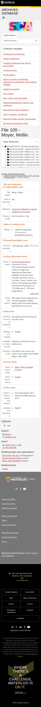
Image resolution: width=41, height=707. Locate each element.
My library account (9, 508)
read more (34, 293)
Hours (4, 520)
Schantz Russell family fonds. (13, 174)
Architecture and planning (14, 54)
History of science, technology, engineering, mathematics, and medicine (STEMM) (20, 82)
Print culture (8, 93)
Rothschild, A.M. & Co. (24, 235)
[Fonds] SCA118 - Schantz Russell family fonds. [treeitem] (22, 146)
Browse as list (9, 437)
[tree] (20, 156)
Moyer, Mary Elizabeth (24, 367)
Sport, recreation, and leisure (15, 114)
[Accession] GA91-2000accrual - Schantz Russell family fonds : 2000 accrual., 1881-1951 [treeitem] (24, 154)
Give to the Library (9, 537)
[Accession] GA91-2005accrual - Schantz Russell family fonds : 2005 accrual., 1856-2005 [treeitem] (24, 159)
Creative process (10, 70)
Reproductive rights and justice (16, 110)
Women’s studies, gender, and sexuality (19, 119)
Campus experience (11, 58)
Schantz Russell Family (21, 262)
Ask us (4, 541)
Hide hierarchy (11, 142)
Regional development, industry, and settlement (18, 104)
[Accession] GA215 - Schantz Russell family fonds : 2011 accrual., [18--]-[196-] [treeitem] (24, 165)
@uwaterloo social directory (20, 630)
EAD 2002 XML (9, 447)
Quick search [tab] (9, 35)
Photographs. (9, 177)
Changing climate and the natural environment (17, 64)
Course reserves (8, 503)
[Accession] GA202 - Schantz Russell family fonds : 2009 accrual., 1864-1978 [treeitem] (24, 162)
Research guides (8, 499)
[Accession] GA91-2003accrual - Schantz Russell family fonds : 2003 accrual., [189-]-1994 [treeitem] (24, 157)
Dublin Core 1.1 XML (11, 445)
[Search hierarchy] (18, 41)
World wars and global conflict (15, 123)
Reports (6, 434)
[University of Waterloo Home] (8, 3)
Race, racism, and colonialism (15, 98)
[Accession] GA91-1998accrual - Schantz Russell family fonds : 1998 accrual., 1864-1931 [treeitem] (24, 151)
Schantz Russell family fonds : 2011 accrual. (21, 175)
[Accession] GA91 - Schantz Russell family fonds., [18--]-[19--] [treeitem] (24, 149)
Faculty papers (9, 75)
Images (18, 377)
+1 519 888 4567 (22, 580)
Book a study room (9, 516)
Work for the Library (10, 533)
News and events (9, 525)
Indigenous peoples (11, 89)
